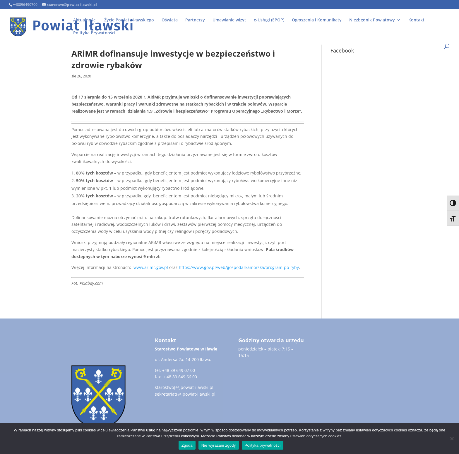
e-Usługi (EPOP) (269, 20)
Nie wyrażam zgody (218, 445)
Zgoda (187, 445)
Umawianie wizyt (229, 20)
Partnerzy (195, 20)
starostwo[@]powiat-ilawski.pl (184, 387)
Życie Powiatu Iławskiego (129, 20)
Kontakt (416, 20)
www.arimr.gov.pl (150, 267)
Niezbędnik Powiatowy (372, 20)
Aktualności (85, 20)
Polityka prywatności (263, 445)
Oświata (170, 20)
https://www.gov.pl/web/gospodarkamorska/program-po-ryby (239, 267)
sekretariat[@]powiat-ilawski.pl (185, 394)
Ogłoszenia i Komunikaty (317, 20)
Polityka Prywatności (94, 33)
